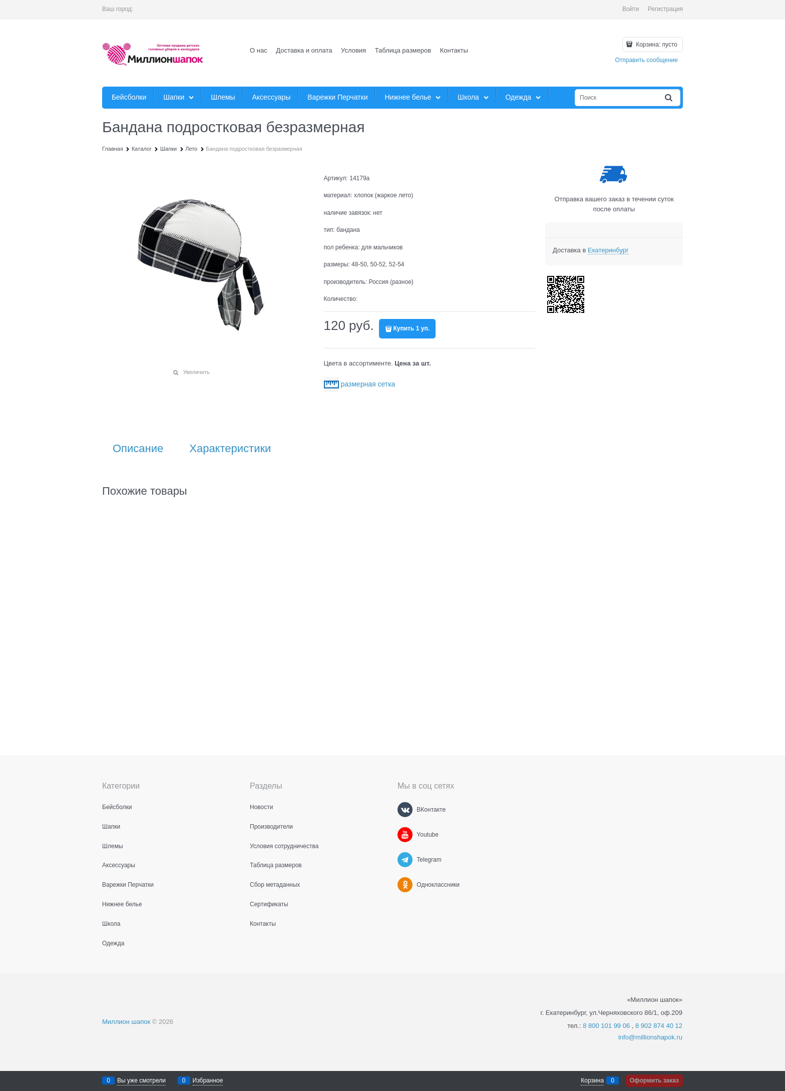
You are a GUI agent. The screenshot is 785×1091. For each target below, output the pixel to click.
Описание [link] (138, 448)
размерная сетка (367, 384)
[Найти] (669, 98)
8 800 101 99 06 (606, 1025)
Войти (630, 9)
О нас (258, 50)
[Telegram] (405, 859)
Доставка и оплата (304, 50)
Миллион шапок (126, 1021)
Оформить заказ (654, 1080)
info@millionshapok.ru (650, 1037)
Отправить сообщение (646, 60)
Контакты (454, 50)
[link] (608, 250)
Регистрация (665, 9)
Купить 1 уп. (412, 328)
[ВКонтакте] (405, 809)
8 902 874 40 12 (658, 1025)
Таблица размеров (403, 50)
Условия (353, 50)
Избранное (208, 1080)
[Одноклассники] (405, 884)
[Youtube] (405, 834)
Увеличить (196, 372)
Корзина (592, 1080)
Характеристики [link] (230, 448)
